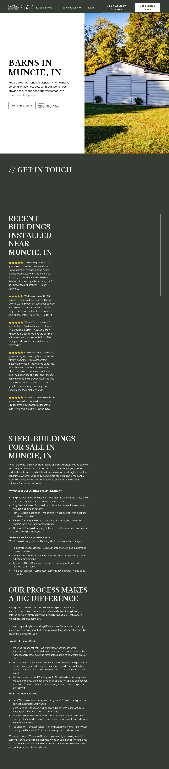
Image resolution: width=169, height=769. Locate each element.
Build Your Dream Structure (116, 7)
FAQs (91, 7)
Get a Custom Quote (148, 7)
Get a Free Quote (22, 105)
